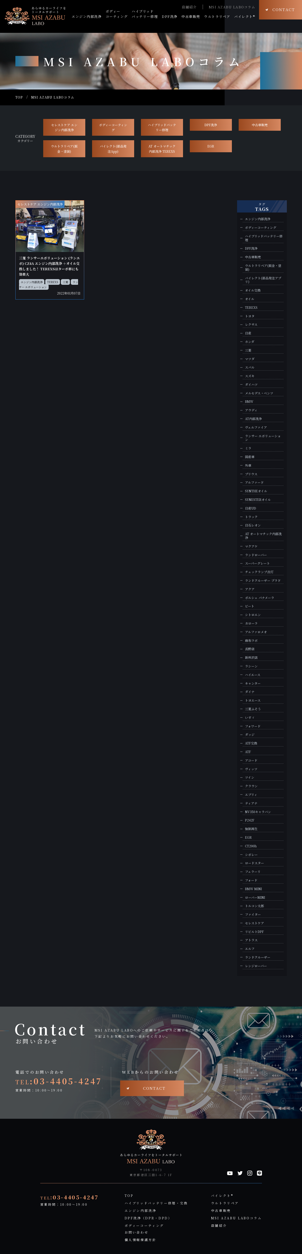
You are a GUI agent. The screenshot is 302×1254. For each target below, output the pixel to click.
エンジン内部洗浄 (32, 282)
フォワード (253, 726)
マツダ (249, 359)
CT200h (251, 846)
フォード (251, 880)
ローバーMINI (255, 897)
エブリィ (251, 795)
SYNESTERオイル (258, 500)
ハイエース (252, 675)
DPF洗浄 (211, 125)
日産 (248, 333)
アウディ (251, 410)
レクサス (251, 324)
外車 (248, 465)
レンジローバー (256, 966)
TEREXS (52, 282)
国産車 (249, 457)
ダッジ (249, 735)
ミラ (248, 448)
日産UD (250, 508)
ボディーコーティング (113, 127)
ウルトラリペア (225, 1203)
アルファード (254, 482)
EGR (210, 146)
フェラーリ (253, 872)
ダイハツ (251, 385)
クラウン (251, 786)
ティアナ (251, 803)
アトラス (251, 940)
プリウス (251, 474)
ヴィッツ (251, 769)
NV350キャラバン (258, 812)
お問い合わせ (137, 1232)
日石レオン (253, 525)
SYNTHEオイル (256, 491)
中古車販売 (260, 125)
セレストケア (254, 923)
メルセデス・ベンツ (259, 393)
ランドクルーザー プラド (263, 580)
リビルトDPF (254, 932)
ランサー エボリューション (263, 438)
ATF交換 (251, 743)
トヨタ (249, 316)
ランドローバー (256, 555)
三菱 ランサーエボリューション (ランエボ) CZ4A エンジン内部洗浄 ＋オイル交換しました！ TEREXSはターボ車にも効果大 (49, 266)
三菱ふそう (253, 709)
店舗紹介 (189, 7)
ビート (249, 606)
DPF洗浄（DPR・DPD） (148, 1218)
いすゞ (249, 718)
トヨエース (253, 700)
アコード (251, 760)
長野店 (249, 649)
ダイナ (249, 692)
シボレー (251, 855)
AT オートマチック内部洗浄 (263, 536)
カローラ (251, 623)
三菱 (65, 282)
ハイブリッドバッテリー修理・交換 (156, 1203)
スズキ (249, 376)
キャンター (253, 683)
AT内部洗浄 (253, 419)
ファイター (253, 914)
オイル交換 (253, 290)
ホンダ (249, 342)
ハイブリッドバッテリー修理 (162, 127)
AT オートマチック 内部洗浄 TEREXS (162, 148)
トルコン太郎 (254, 906)
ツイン (249, 777)
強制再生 (251, 829)
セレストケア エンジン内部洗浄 (64, 127)
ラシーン (251, 666)
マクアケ (251, 546)
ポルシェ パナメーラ (259, 598)
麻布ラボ (251, 641)
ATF (248, 752)
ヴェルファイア (256, 427)
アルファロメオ (256, 632)
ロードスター (254, 863)
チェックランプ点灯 (259, 572)
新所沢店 (251, 658)
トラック (251, 517)
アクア (249, 589)
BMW (249, 402)
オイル (249, 299)
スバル (249, 367)
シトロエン (253, 615)
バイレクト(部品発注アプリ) (263, 280)
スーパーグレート (257, 563)
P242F (249, 820)
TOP (19, 97)
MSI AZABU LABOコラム (232, 7)
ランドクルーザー (257, 957)
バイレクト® (222, 1195)
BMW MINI (253, 889)
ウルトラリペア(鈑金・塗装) (64, 148)
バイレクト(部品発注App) (113, 148)
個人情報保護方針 (141, 1239)
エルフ (249, 949)
